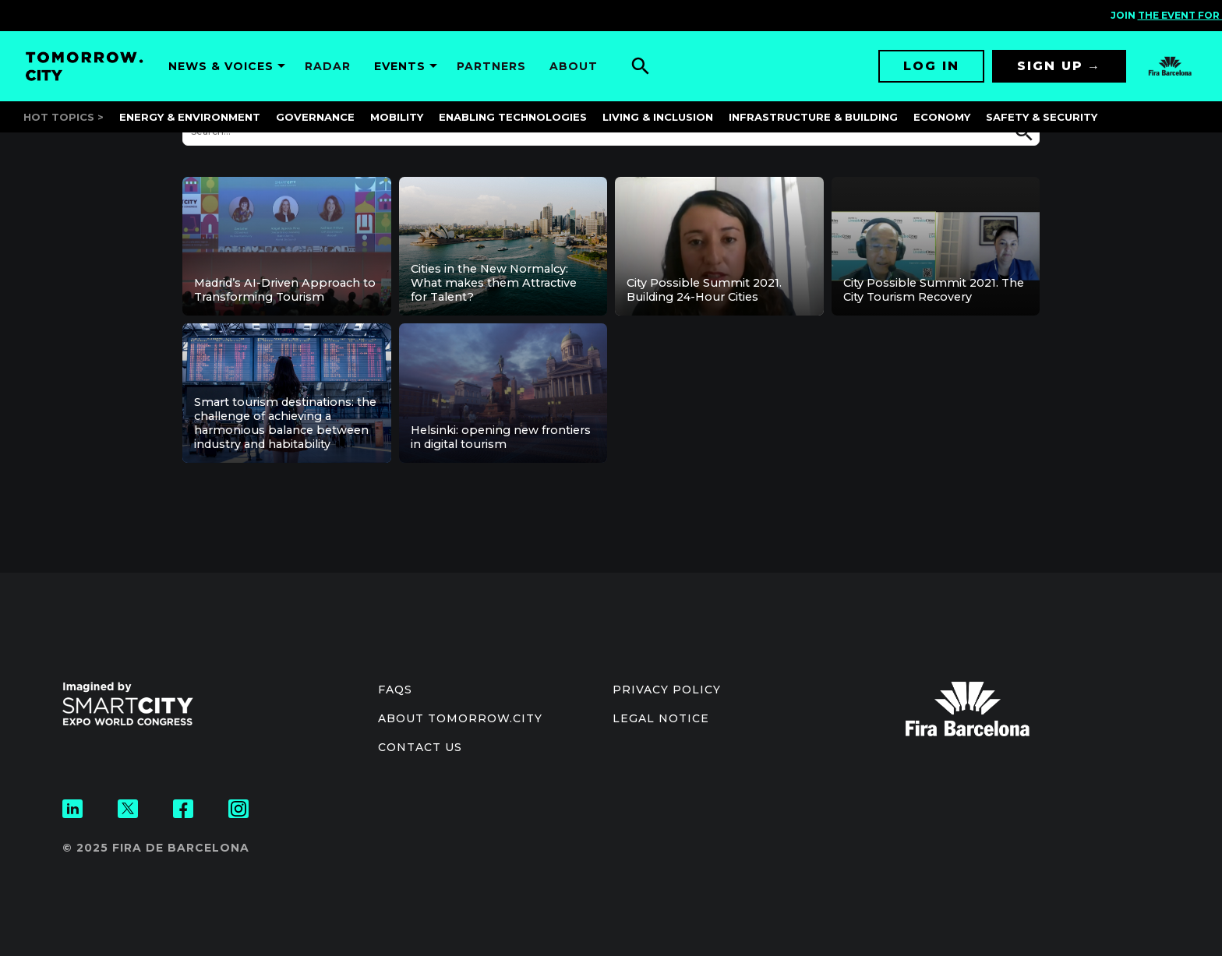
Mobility (396, 117)
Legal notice (661, 718)
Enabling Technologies (513, 117)
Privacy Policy (667, 690)
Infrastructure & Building (813, 117)
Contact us (420, 747)
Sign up (1050, 65)
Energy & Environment (189, 117)
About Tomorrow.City (460, 718)
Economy (941, 117)
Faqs (395, 690)
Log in (931, 65)
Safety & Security (1041, 117)
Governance (315, 117)
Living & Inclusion (657, 117)
